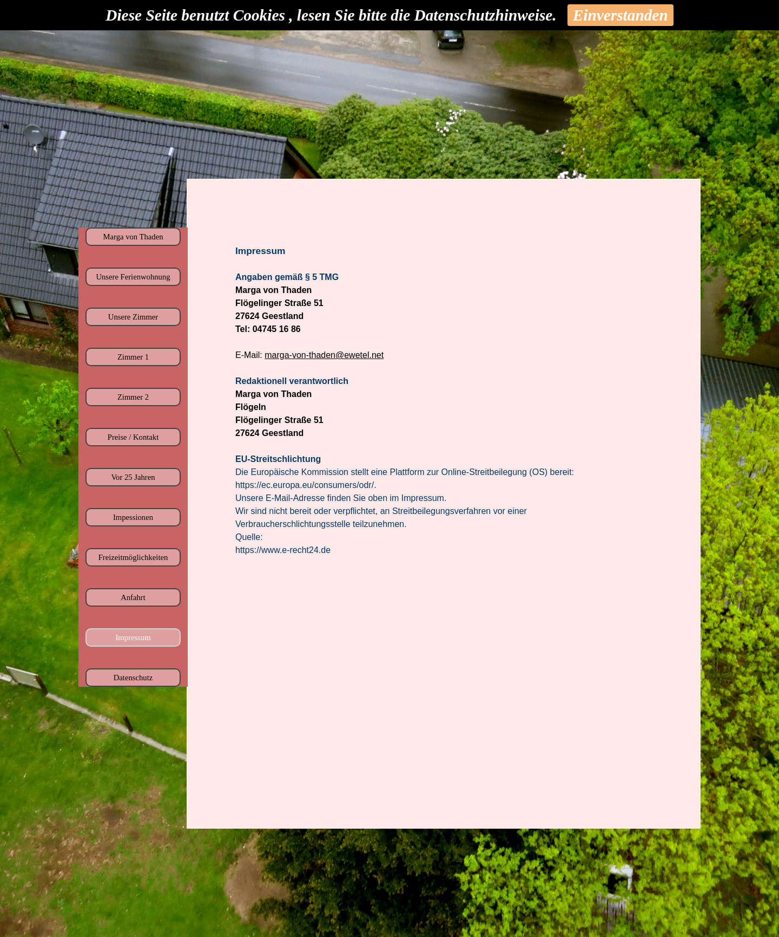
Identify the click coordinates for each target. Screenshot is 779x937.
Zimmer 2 (133, 397)
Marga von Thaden (133, 236)
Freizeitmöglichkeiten (133, 557)
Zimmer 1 (133, 357)
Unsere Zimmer (133, 317)
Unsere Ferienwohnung (133, 276)
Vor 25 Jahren (133, 477)
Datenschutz (133, 677)
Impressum (132, 637)
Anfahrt (133, 597)
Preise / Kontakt (133, 437)
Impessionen (133, 517)
